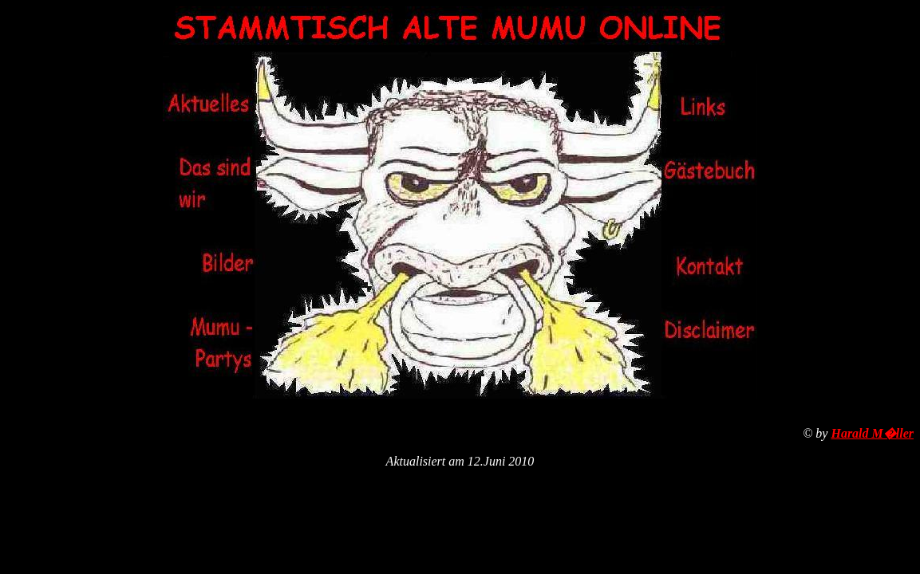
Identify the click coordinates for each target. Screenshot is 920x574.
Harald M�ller (872, 433)
